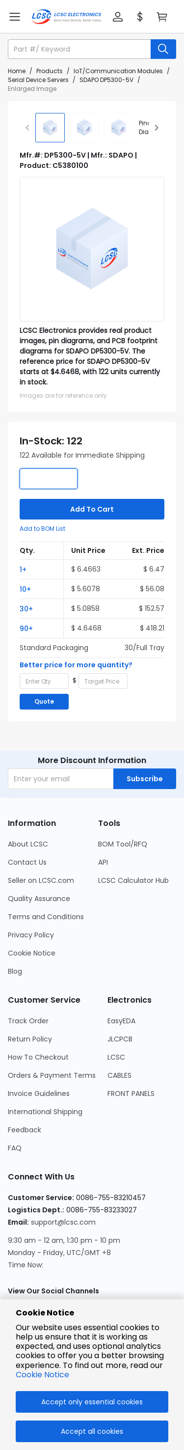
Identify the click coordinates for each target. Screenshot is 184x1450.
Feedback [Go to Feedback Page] (24, 1130)
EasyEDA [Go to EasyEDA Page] (121, 1021)
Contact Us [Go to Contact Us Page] (27, 862)
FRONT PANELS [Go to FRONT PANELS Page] (131, 1093)
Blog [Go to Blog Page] (15, 971)
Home (17, 71)
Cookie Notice (42, 1374)
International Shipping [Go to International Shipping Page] (45, 1112)
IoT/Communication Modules (118, 71)
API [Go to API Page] (103, 862)
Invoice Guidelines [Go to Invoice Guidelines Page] (39, 1093)
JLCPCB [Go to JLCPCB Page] (119, 1039)
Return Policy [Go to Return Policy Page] (30, 1039)
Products (49, 71)
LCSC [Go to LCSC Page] (116, 1057)
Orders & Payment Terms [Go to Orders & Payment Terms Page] (52, 1075)
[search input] (80, 49)
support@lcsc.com (63, 1222)
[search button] (163, 49)
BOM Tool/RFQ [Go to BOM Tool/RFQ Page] (122, 844)
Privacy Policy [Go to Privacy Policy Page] (31, 935)
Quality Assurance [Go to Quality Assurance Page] (39, 898)
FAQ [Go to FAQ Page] (15, 1148)
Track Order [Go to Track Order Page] (28, 1021)
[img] (50, 127)
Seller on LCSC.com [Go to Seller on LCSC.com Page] (41, 880)
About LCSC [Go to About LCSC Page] (28, 844)
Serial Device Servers (38, 80)
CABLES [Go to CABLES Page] (119, 1075)
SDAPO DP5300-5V (106, 80)
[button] (117, 17)
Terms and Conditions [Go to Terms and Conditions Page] (46, 917)
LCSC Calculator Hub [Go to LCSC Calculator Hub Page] (133, 880)
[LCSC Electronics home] (66, 16)
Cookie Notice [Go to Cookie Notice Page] (31, 953)
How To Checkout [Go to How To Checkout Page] (38, 1057)
